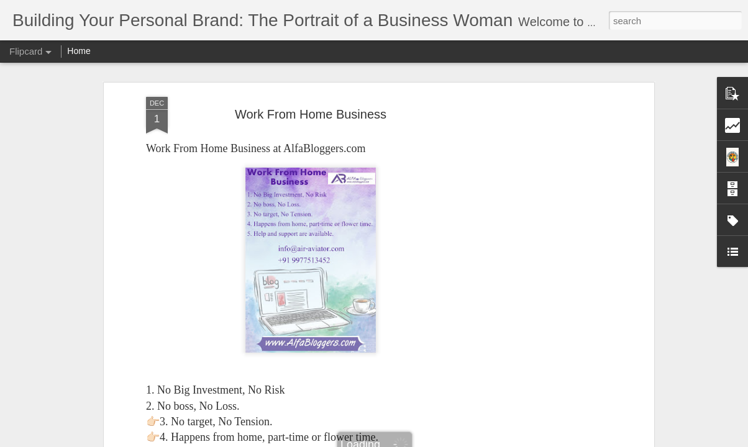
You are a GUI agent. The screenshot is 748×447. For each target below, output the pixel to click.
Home (78, 51)
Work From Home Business (310, 114)
